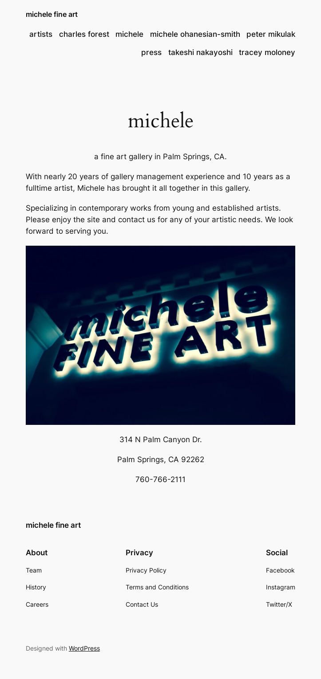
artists (40, 34)
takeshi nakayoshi (200, 52)
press (151, 52)
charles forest (84, 34)
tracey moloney (267, 52)
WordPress (84, 648)
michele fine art (52, 14)
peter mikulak (270, 34)
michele (129, 34)
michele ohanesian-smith (195, 34)
